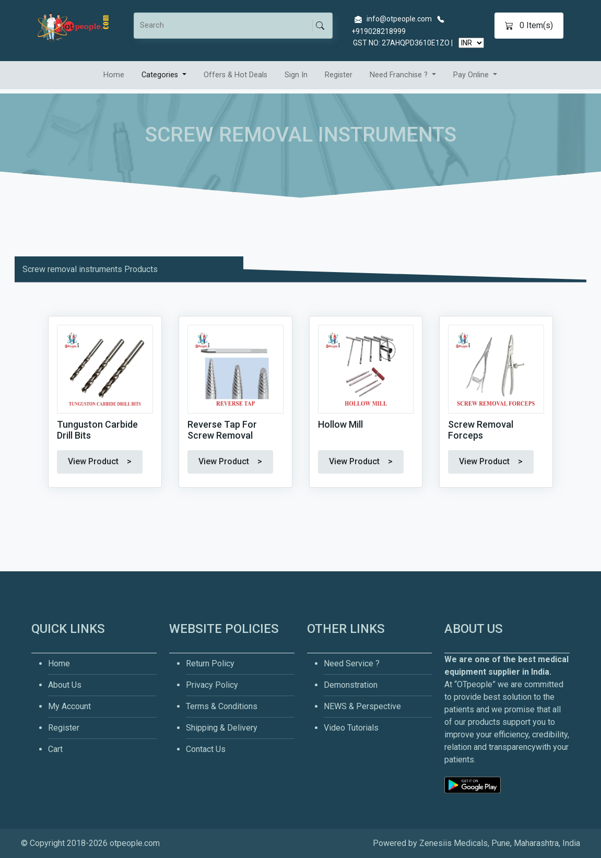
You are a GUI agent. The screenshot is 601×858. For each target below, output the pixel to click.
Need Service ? (352, 663)
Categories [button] (161, 74)
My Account (69, 706)
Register (338, 74)
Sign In (296, 74)
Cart (55, 749)
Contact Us (206, 749)
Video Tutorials (351, 728)
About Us (64, 685)
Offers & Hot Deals (235, 74)
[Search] (226, 25)
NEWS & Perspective (362, 706)
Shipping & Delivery (221, 728)
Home (113, 74)
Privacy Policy (212, 685)
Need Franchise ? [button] (400, 74)
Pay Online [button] (472, 74)
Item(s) (529, 25)
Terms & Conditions (221, 706)
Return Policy (210, 663)
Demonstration (351, 685)
